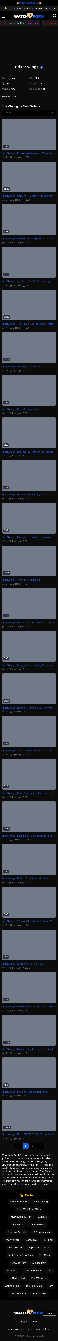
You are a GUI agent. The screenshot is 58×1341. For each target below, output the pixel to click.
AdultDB (42, 1217)
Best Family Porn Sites (20, 1255)
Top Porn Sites (23, 8)
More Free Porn (18, 1201)
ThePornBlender (32, 1270)
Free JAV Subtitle (16, 1232)
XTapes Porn (39, 1263)
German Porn (12, 1286)
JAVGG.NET (39, 1293)
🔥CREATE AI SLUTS (27, 3)
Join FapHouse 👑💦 (12, 23)
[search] (54, 16)
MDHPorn (48, 1240)
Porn (50, 1286)
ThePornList (18, 1278)
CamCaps (31, 1240)
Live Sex (8, 8)
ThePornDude (41, 8)
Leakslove (11, 1270)
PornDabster (16, 1247)
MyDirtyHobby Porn (21, 1217)
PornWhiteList (38, 1278)
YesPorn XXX (19, 1293)
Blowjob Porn (19, 1263)
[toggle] (3, 16)
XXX (49, 1270)
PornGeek (44, 1255)
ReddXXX (18, 1224)
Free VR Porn (11, 1240)
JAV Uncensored (41, 1232)
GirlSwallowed (37, 1224)
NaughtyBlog (41, 1201)
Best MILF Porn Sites (29, 1209)
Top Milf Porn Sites (39, 1247)
